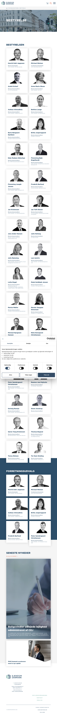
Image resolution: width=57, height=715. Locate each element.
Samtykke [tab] (10, 343)
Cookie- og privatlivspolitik (42, 707)
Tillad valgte (28, 375)
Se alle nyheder (12, 556)
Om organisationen (13, 8)
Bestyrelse (23, 8)
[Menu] (54, 3)
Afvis (10, 375)
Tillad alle (46, 375)
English (39, 700)
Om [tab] (47, 343)
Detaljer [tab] (28, 343)
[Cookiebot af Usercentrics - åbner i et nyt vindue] (48, 339)
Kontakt (39, 698)
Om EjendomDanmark (40, 695)
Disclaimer (42, 712)
